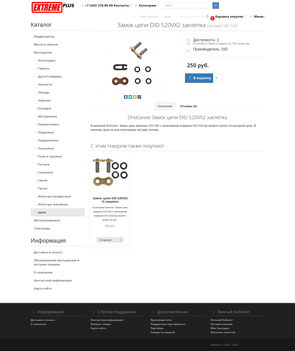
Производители (161, 320)
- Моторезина (45, 116)
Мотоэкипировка (47, 220)
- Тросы (40, 188)
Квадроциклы (44, 36)
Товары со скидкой (163, 332)
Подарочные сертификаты (168, 324)
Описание (165, 106)
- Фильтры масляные (51, 204)
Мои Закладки (220, 328)
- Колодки (42, 108)
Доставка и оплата (48, 252)
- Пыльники (44, 148)
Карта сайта (43, 288)
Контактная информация (53, 280)
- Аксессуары (45, 60)
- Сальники (43, 172)
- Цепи (40, 212)
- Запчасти (43, 84)
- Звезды (41, 92)
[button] (225, 16)
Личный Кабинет (222, 320)
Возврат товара (101, 324)
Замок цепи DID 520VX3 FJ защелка (110, 199)
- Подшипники (46, 140)
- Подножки (44, 132)
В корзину (199, 78)
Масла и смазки (46, 44)
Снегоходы (42, 228)
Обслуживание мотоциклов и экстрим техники (56, 262)
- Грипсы (41, 68)
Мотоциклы (43, 52)
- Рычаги (41, 164)
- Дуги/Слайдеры (48, 76)
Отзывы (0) (188, 106)
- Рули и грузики (48, 156)
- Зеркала (42, 100)
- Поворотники (46, 124)
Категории (146, 5)
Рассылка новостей (223, 332)
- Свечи (40, 180)
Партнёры (157, 328)
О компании (43, 272)
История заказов (222, 324)
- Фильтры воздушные (52, 196)
